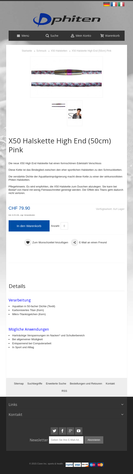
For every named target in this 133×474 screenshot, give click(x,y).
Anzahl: (55, 225)
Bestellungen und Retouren (86, 383)
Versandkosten (29, 215)
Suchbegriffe (34, 383)
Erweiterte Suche (56, 383)
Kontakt (110, 383)
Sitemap (19, 383)
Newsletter (39, 439)
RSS (64, 390)
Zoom (66, 76)
